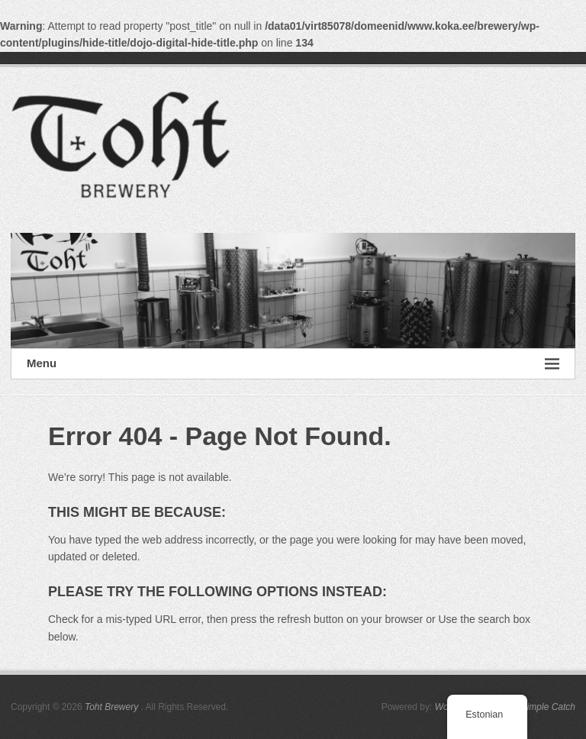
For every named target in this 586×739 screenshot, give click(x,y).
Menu (293, 364)
